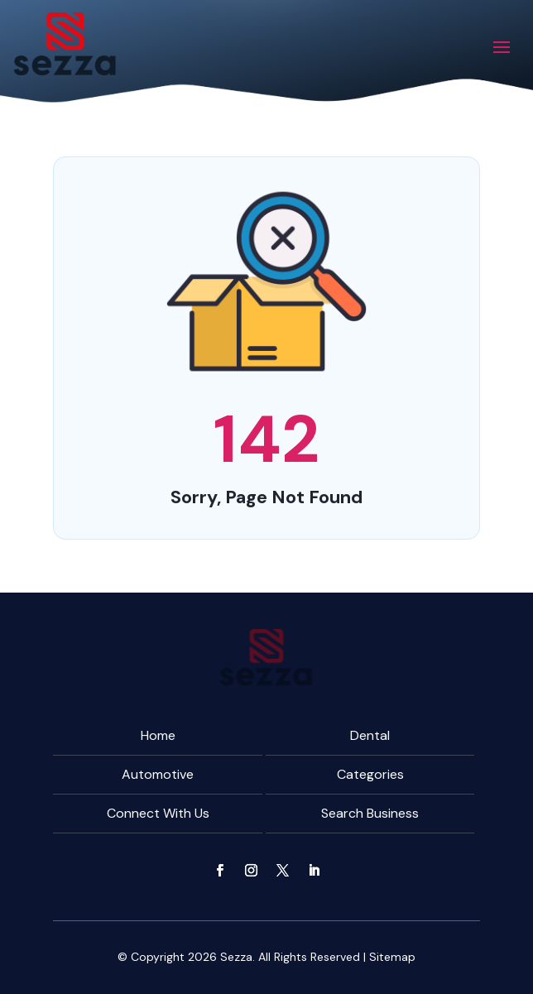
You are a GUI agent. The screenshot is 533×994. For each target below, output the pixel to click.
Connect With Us (158, 813)
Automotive (158, 774)
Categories (370, 774)
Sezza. (237, 956)
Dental (370, 735)
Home (158, 735)
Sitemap (392, 956)
